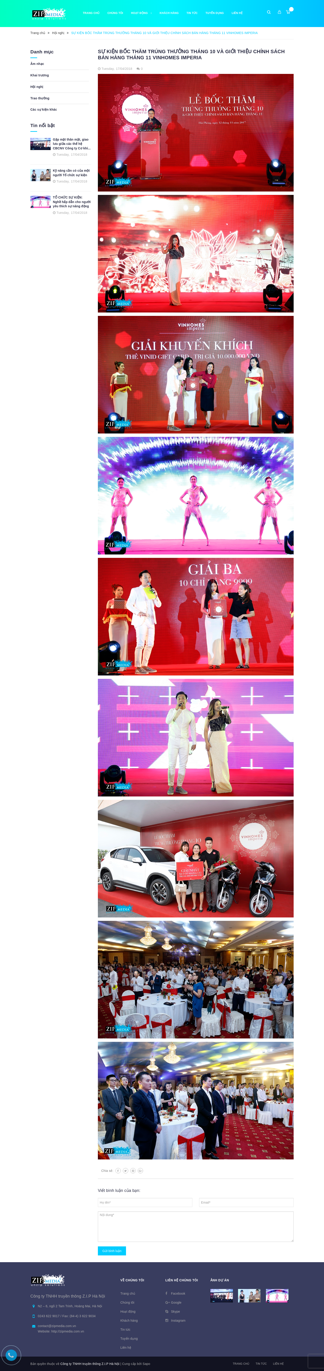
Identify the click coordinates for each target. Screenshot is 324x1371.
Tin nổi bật (42, 125)
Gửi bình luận (112, 1251)
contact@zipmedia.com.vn (57, 1326)
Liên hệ (278, 1363)
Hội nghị (36, 87)
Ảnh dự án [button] (219, 1280)
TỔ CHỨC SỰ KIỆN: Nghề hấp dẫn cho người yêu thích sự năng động (72, 202)
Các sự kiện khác (43, 109)
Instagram (178, 1320)
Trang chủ (241, 1363)
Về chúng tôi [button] (132, 1280)
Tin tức (261, 1363)
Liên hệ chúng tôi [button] (181, 1280)
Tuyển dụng (215, 13)
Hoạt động (141, 13)
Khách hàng (169, 13)
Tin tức (192, 13)
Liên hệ (237, 13)
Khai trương (39, 75)
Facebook (178, 1293)
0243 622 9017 (49, 1316)
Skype (175, 1311)
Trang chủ (91, 13)
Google (176, 1302)
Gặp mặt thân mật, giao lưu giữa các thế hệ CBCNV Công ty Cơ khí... (72, 144)
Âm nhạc (37, 64)
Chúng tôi (115, 13)
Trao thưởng (40, 98)
